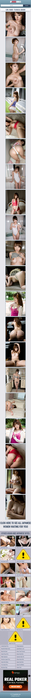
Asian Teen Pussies (20, 651)
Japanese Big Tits (20, 656)
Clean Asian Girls (20, 659)
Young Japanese (19, 646)
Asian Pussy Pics (4, 654)
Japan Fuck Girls (20, 662)
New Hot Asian (4, 651)
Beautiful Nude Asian (5, 648)
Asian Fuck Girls (19, 654)
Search (26, 5)
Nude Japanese (4, 656)
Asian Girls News (4, 662)
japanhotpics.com (20, 648)
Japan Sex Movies (20, 664)
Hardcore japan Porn (5, 659)
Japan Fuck (18, 667)
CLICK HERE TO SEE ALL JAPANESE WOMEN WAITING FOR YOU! (15, 524)
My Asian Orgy (4, 667)
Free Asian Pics (4, 664)
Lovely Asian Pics (4, 646)
